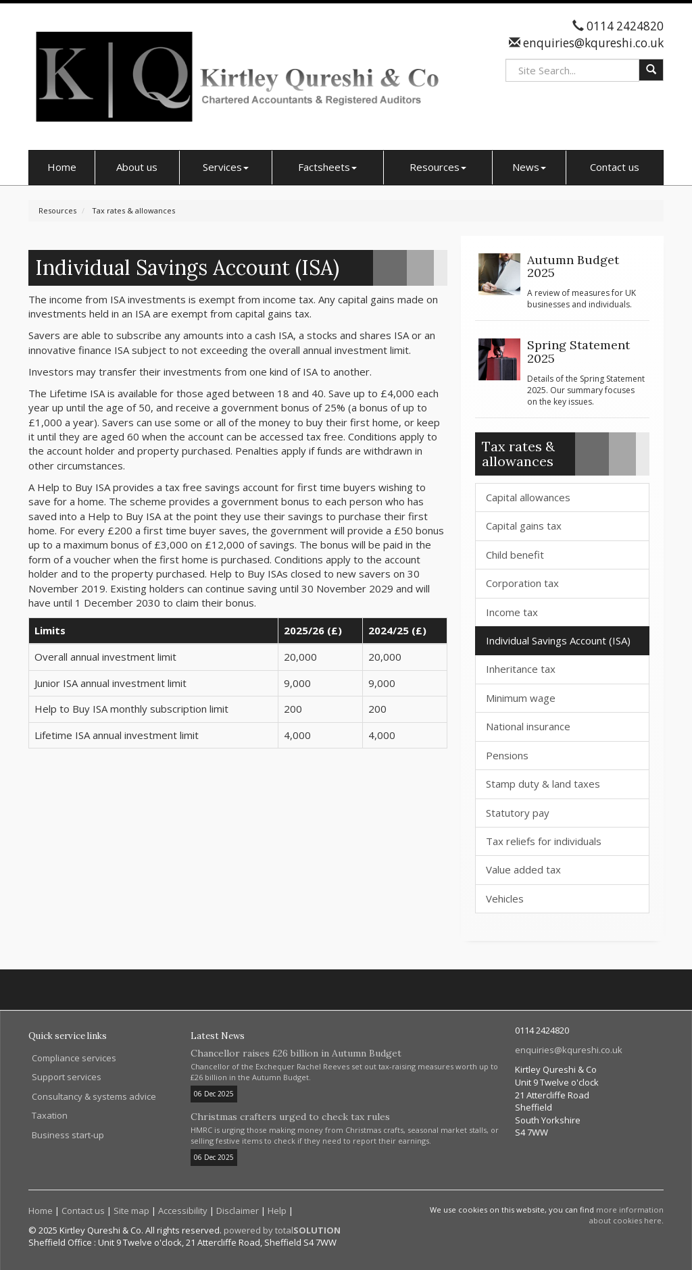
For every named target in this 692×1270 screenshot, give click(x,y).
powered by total (282, 1230)
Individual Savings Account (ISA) (558, 640)
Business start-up (68, 1135)
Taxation (50, 1115)
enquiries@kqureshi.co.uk (592, 43)
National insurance (528, 726)
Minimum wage (520, 698)
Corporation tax (522, 583)
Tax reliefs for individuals (543, 841)
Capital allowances (528, 497)
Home (61, 167)
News (529, 167)
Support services (66, 1077)
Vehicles (505, 898)
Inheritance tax (520, 669)
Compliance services (74, 1058)
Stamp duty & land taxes (543, 783)
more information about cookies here (626, 1214)
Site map (131, 1210)
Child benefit (515, 554)
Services (226, 167)
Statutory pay (517, 812)
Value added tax (523, 869)
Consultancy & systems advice (94, 1096)
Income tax (512, 612)
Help (277, 1210)
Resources (438, 167)
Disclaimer (237, 1210)
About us (136, 167)
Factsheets (327, 167)
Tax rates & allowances (133, 210)
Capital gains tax (524, 525)
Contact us (614, 167)
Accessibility (182, 1210)
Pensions (507, 755)
